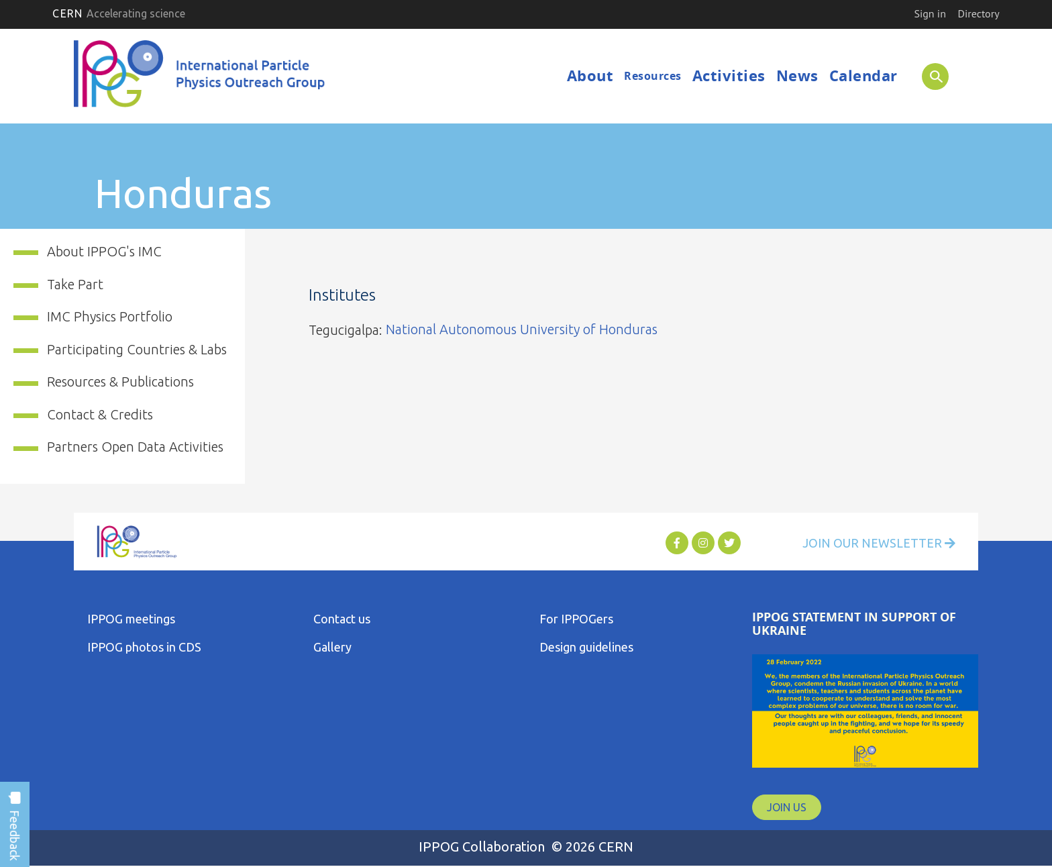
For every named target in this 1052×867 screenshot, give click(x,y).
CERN (118, 13)
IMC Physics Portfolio (109, 316)
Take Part (75, 284)
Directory (979, 13)
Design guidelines (586, 647)
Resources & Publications (120, 381)
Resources (653, 75)
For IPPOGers (576, 618)
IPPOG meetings (131, 618)
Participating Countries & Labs (137, 349)
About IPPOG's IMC (104, 251)
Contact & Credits (100, 414)
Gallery (332, 647)
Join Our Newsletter (878, 543)
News (797, 75)
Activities (729, 75)
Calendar (863, 75)
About (590, 75)
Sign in (929, 13)
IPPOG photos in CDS (144, 647)
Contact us (341, 618)
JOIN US (786, 807)
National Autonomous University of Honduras (522, 329)
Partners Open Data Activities (135, 446)
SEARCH (930, 75)
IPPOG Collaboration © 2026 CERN (526, 846)
